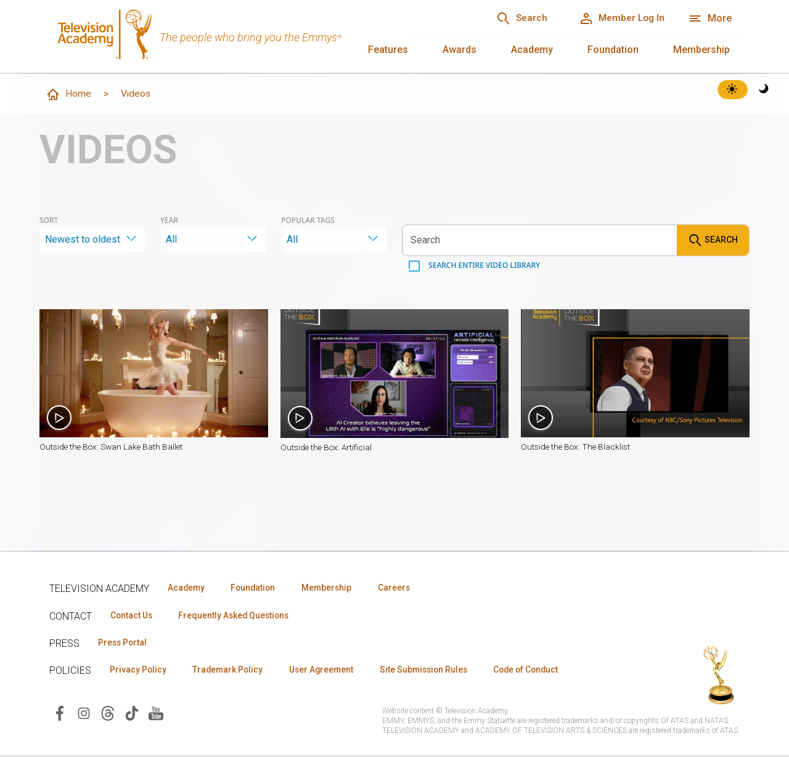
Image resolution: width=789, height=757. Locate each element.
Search (713, 240)
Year (169, 221)
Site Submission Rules (438, 671)
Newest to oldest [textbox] (82, 240)
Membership (701, 49)
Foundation (613, 49)
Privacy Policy (139, 671)
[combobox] (92, 240)
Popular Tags (308, 221)
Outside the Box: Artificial (327, 448)
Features (388, 49)
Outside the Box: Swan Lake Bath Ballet (113, 448)
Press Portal (124, 644)
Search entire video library (483, 266)
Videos (136, 94)
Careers (407, 588)
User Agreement (331, 671)
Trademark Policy (233, 671)
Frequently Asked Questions (240, 616)
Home (68, 94)
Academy (532, 49)
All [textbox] (171, 240)
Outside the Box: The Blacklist (577, 448)
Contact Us (133, 616)
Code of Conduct (547, 671)
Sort (48, 221)
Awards (459, 49)
